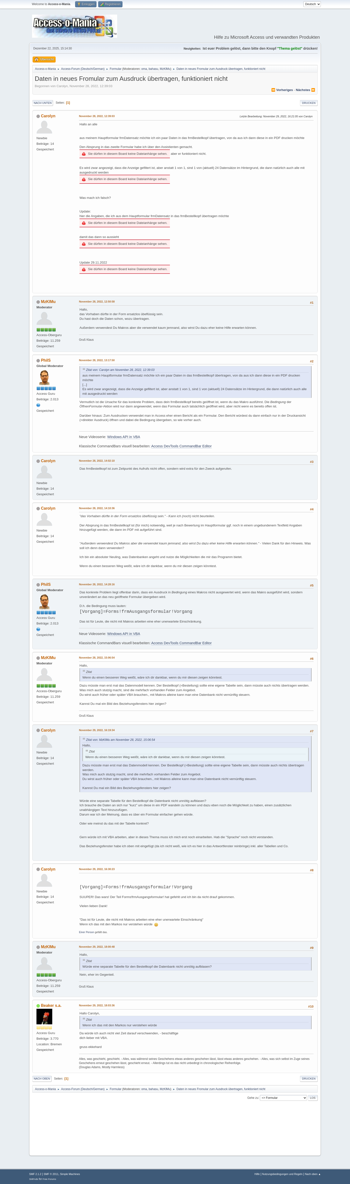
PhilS (46, 360)
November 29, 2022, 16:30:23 (97, 869)
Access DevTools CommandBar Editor (181, 446)
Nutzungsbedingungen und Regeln (282, 1174)
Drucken (308, 102)
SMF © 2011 (51, 1174)
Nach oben (42, 1078)
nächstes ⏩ (305, 90)
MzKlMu (165, 69)
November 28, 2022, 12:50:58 (97, 301)
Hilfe (257, 1174)
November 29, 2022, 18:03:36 (97, 1005)
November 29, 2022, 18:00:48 (97, 946)
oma (144, 69)
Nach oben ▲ (313, 1174)
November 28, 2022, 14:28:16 (97, 584)
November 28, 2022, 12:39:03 (97, 116)
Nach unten (43, 102)
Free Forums (49, 1179)
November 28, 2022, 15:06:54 (97, 657)
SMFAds (33, 1179)
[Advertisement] (175, 1137)
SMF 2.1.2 (35, 1174)
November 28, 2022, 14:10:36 (97, 508)
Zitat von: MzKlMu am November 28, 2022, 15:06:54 (120, 740)
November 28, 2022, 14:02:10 (97, 460)
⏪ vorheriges (282, 90)
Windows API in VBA (123, 437)
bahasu (153, 69)
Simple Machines (70, 1174)
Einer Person (86, 932)
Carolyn (48, 116)
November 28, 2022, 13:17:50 (97, 360)
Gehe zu (252, 1097)
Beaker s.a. (51, 1005)
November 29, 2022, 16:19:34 (97, 730)
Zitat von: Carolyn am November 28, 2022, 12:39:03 (120, 370)
